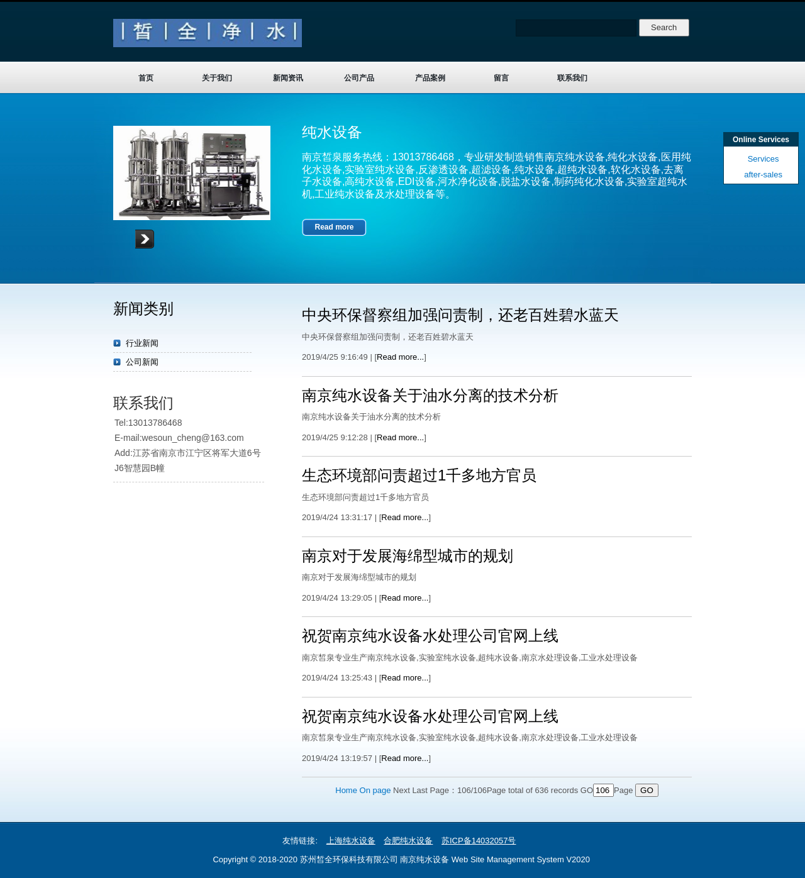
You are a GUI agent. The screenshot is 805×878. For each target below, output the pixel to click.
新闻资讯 (288, 78)
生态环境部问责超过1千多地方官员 (419, 475)
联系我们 (572, 78)
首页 (145, 78)
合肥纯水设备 (408, 840)
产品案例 (430, 78)
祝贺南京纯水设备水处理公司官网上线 (430, 635)
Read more (333, 227)
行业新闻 (142, 343)
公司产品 (359, 78)
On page (375, 790)
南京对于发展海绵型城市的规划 (407, 555)
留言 (501, 78)
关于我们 (217, 78)
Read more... (400, 357)
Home (346, 790)
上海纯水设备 (350, 840)
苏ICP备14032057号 (478, 840)
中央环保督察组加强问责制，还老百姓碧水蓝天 (460, 314)
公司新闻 (142, 362)
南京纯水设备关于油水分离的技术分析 (430, 395)
